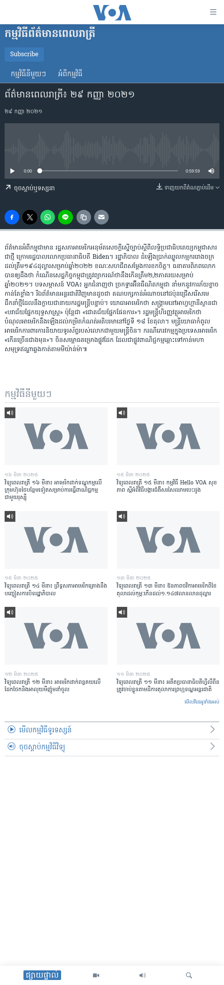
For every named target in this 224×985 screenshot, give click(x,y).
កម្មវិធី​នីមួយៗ (28, 74)
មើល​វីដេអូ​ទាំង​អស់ (201, 702)
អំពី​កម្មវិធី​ (70, 74)
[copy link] (83, 217)
